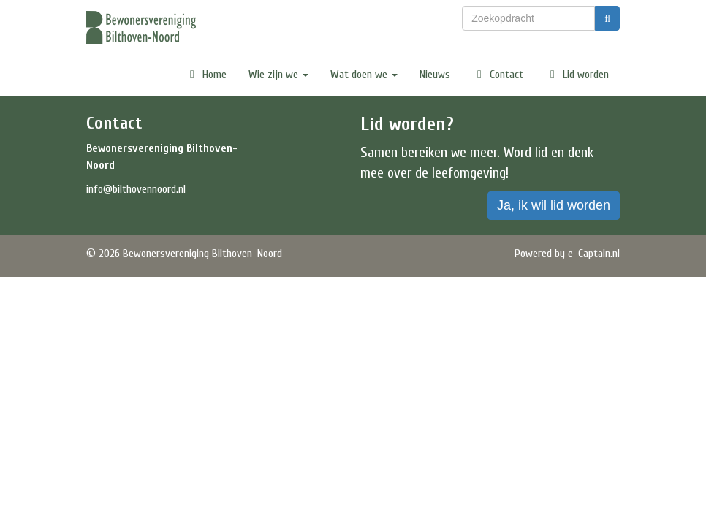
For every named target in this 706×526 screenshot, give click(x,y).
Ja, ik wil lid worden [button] (553, 205)
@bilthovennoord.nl (136, 189)
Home (206, 74)
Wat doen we (364, 74)
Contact (497, 74)
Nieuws (435, 74)
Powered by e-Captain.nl (567, 253)
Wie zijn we (278, 74)
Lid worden (577, 74)
